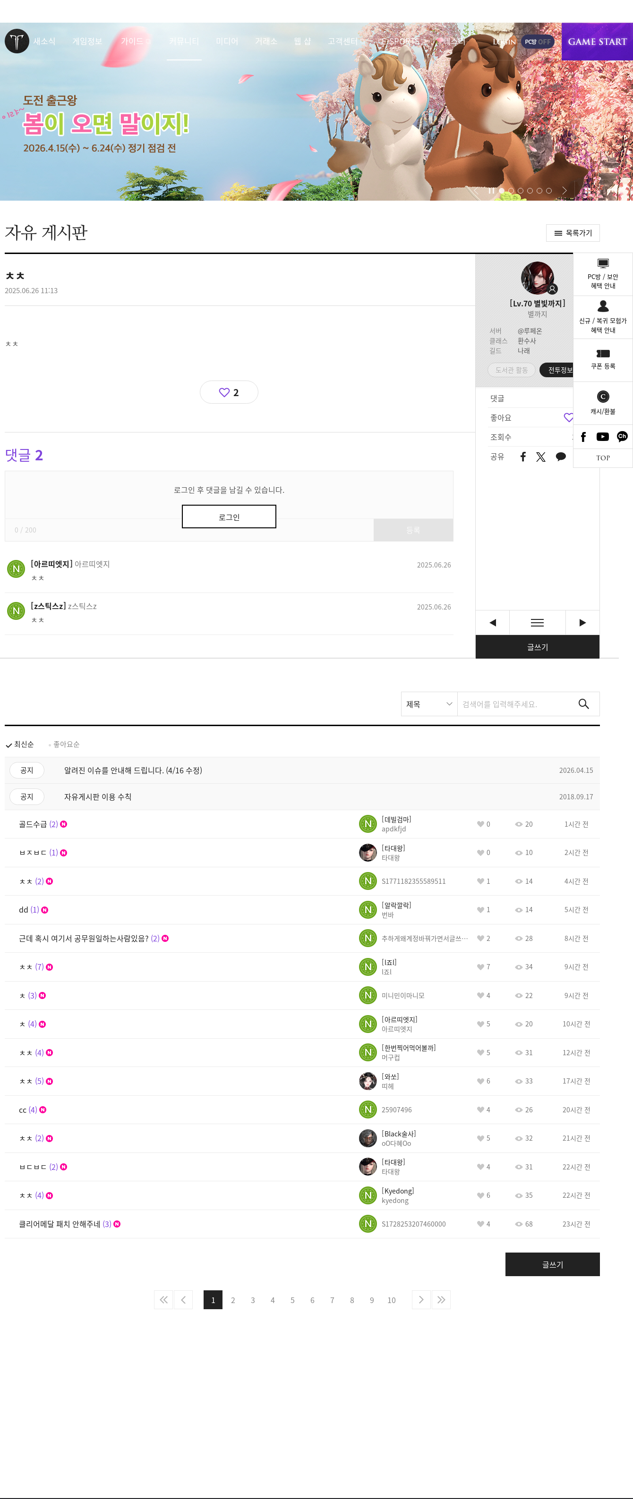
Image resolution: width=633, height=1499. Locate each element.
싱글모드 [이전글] (492, 622)
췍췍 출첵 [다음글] (582, 622)
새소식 (44, 41)
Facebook (583, 437)
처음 (163, 1299)
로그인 (504, 41)
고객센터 (343, 41)
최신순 (24, 744)
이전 (183, 1299)
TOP (603, 458)
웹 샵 (302, 41)
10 (391, 1299)
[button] (476, 191)
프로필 (537, 278)
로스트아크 (17, 41)
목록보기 (537, 622)
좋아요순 (66, 744)
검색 (583, 703)
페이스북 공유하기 (523, 457)
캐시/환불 (603, 411)
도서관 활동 (512, 369)
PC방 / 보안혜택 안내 (603, 281)
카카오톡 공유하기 (560, 457)
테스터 (454, 41)
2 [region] (236, 392)
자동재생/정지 (492, 191)
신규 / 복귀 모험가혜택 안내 (603, 325)
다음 (421, 1299)
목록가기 (579, 233)
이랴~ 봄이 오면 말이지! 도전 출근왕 (316, 112)
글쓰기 (537, 646)
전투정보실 (563, 369)
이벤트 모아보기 (587, 191)
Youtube (603, 437)
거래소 (266, 41)
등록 (413, 529)
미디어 (227, 41)
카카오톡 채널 (623, 437)
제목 (413, 704)
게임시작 (597, 41)
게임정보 (87, 41)
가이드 (132, 41)
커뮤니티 (184, 41)
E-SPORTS (400, 41)
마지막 (441, 1299)
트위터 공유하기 (540, 457)
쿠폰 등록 (603, 365)
